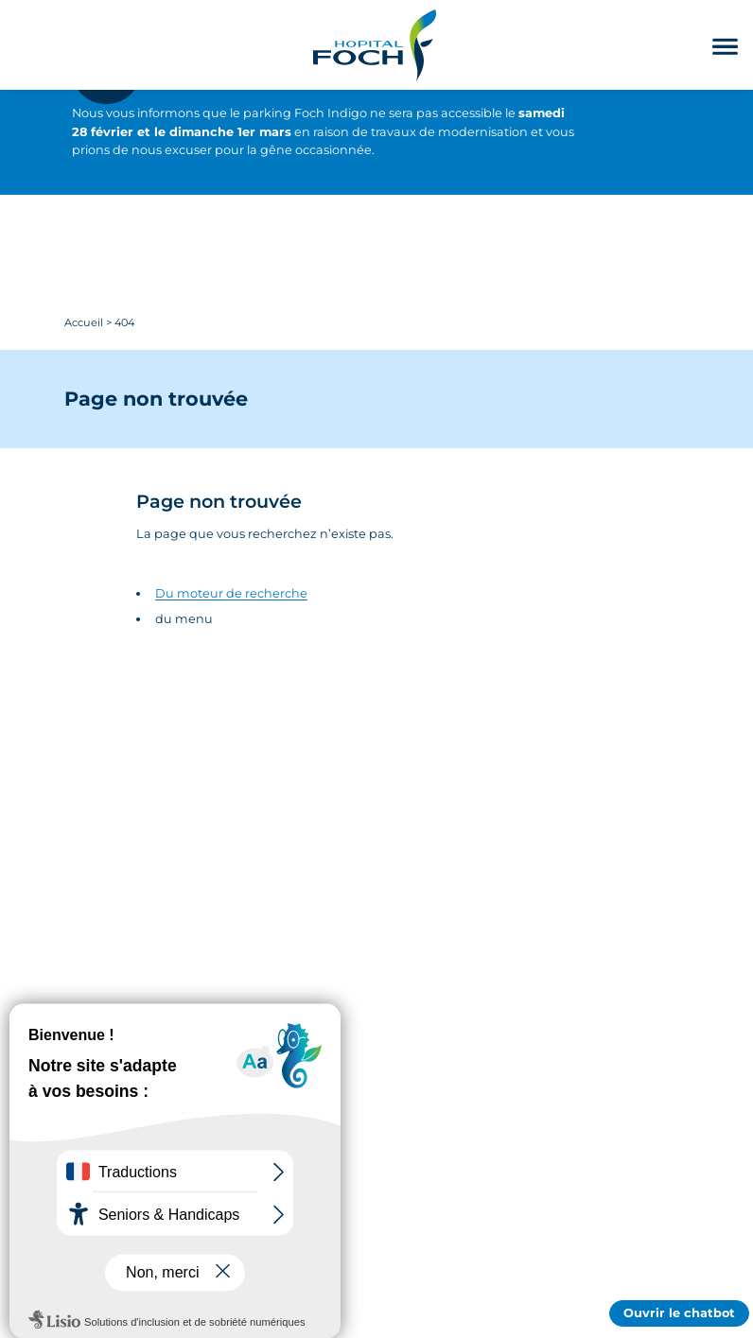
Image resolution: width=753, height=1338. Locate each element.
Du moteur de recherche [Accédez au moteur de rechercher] (231, 593)
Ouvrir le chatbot (679, 1313)
